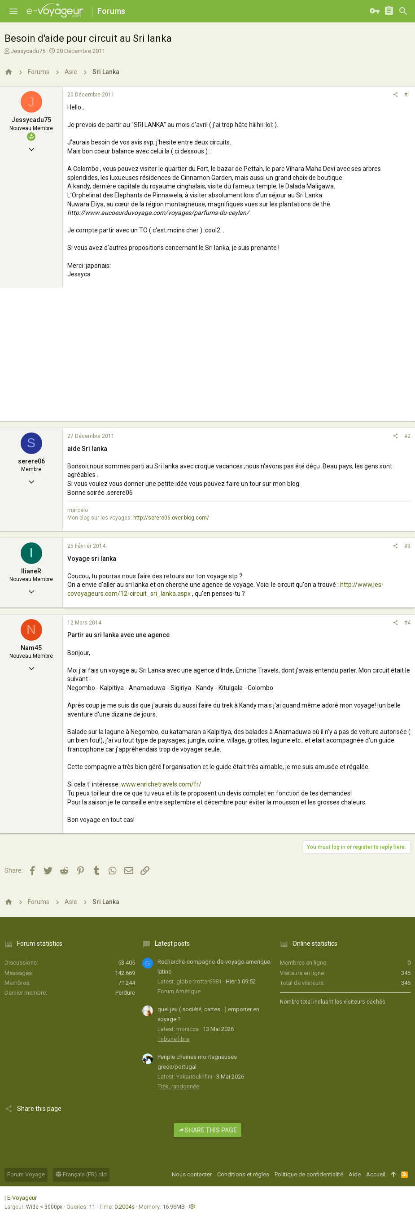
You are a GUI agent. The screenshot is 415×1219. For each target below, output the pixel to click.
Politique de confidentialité (309, 1174)
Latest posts (172, 943)
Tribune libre (173, 1038)
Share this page (207, 1130)
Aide (355, 1174)
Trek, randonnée (178, 1086)
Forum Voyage (26, 1174)
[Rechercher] (403, 11)
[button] (13, 11)
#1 (407, 95)
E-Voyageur (22, 1197)
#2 (407, 436)
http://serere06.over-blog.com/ (171, 518)
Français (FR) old (81, 1174)
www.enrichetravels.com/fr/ (161, 784)
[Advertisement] (207, 358)
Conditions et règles (243, 1174)
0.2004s (124, 1206)
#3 (407, 546)
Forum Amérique (179, 991)
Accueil (375, 1174)
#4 (407, 623)
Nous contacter (192, 1174)
